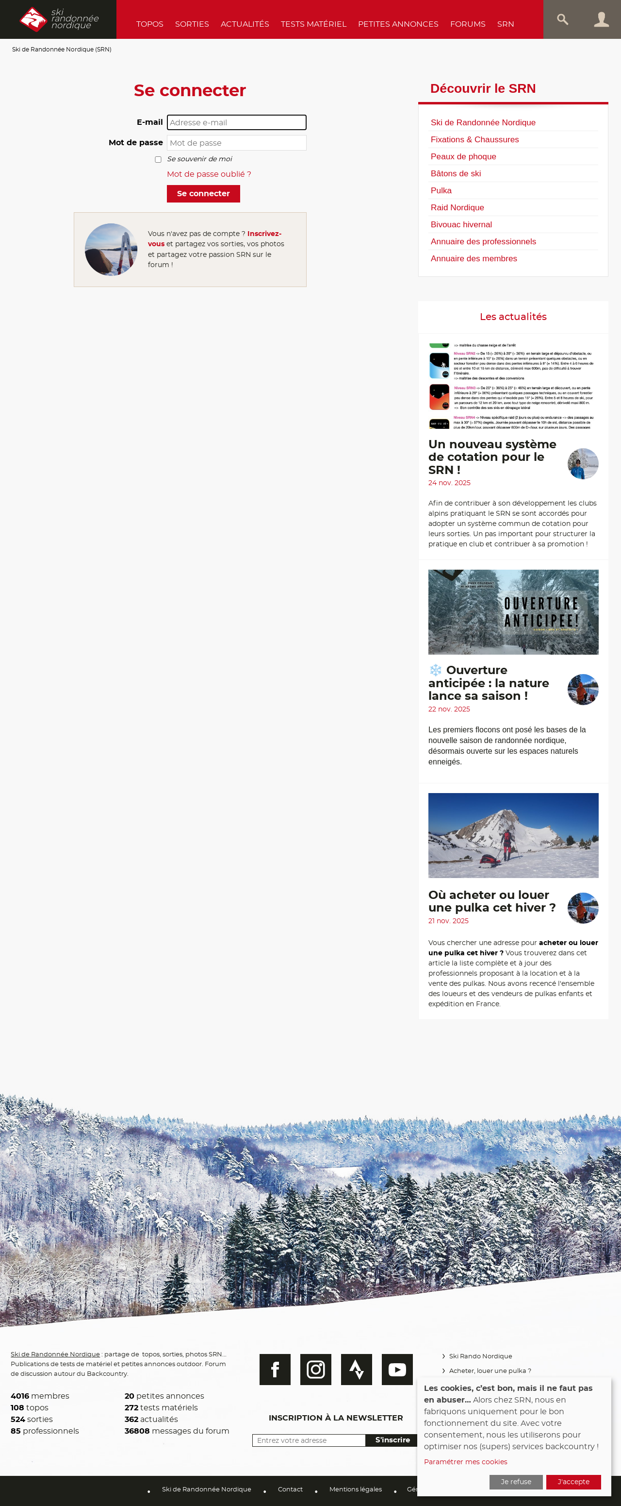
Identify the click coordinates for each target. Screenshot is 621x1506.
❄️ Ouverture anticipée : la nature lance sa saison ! (488, 683)
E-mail (150, 122)
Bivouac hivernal (461, 224)
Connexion (601, 19)
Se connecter (203, 194)
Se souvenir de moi (199, 159)
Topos (149, 24)
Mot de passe (136, 143)
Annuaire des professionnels (483, 241)
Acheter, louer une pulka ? (490, 1371)
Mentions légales (355, 1490)
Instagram (314, 1369)
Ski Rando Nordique (480, 1357)
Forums (468, 24)
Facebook (274, 1369)
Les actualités (513, 317)
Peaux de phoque (463, 156)
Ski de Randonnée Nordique (483, 122)
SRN (505, 24)
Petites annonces (398, 24)
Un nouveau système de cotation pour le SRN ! (492, 457)
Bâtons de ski (456, 173)
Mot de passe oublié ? (209, 174)
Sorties (192, 24)
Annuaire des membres (474, 258)
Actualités (245, 24)
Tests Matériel (313, 24)
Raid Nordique (457, 207)
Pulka (441, 190)
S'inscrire (392, 1440)
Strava (355, 1369)
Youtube (396, 1369)
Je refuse (516, 1482)
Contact (290, 1490)
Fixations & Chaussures (475, 139)
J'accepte (573, 1482)
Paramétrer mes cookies (465, 1462)
